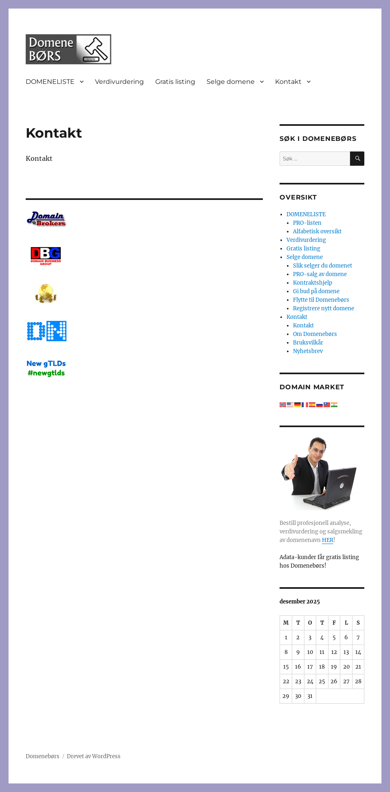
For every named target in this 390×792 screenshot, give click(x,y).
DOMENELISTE (50, 82)
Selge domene (231, 82)
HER (327, 540)
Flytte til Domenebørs (321, 299)
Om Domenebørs (315, 334)
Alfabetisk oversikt (317, 231)
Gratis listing (175, 82)
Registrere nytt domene (323, 308)
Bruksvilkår (308, 342)
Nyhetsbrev (308, 351)
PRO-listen (307, 222)
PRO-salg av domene (320, 274)
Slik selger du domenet (322, 265)
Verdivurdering (119, 82)
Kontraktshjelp (312, 282)
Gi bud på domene (316, 291)
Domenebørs (42, 756)
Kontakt (288, 82)
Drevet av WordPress (94, 756)
